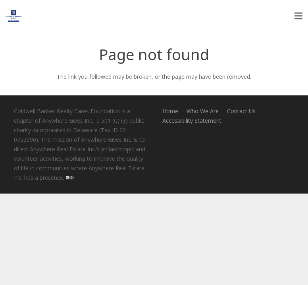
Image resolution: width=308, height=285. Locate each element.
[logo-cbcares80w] (13, 16)
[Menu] (298, 16)
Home (170, 111)
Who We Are (203, 111)
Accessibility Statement (191, 120)
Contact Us (241, 111)
